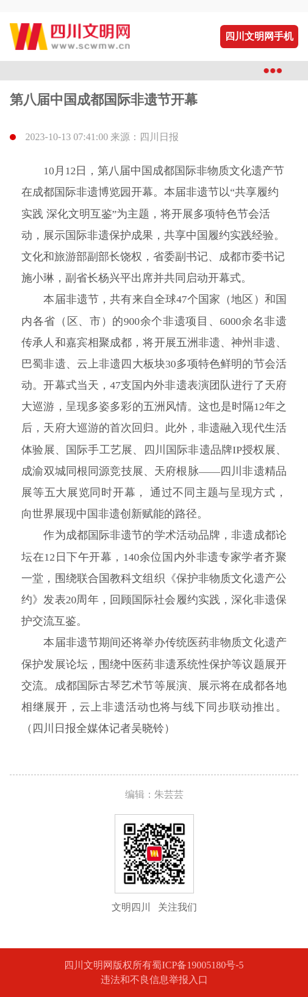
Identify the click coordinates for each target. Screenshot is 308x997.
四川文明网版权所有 (108, 965)
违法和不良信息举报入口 (154, 979)
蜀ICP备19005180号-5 (197, 965)
